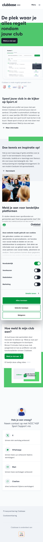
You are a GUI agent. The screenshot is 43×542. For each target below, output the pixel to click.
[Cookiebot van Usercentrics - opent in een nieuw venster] (30, 224)
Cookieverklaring (10, 515)
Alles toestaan (21, 300)
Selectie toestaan (21, 308)
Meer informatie (10, 127)
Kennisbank (8, 170)
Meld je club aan (9, 41)
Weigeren (21, 315)
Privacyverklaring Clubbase (14, 511)
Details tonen (31, 293)
